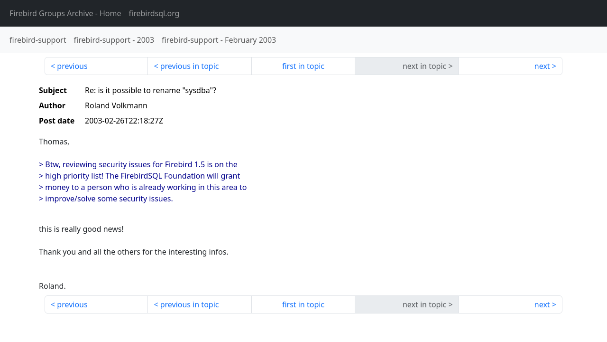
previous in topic (189, 66)
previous (72, 66)
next (542, 66)
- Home (65, 13)
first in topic (303, 66)
